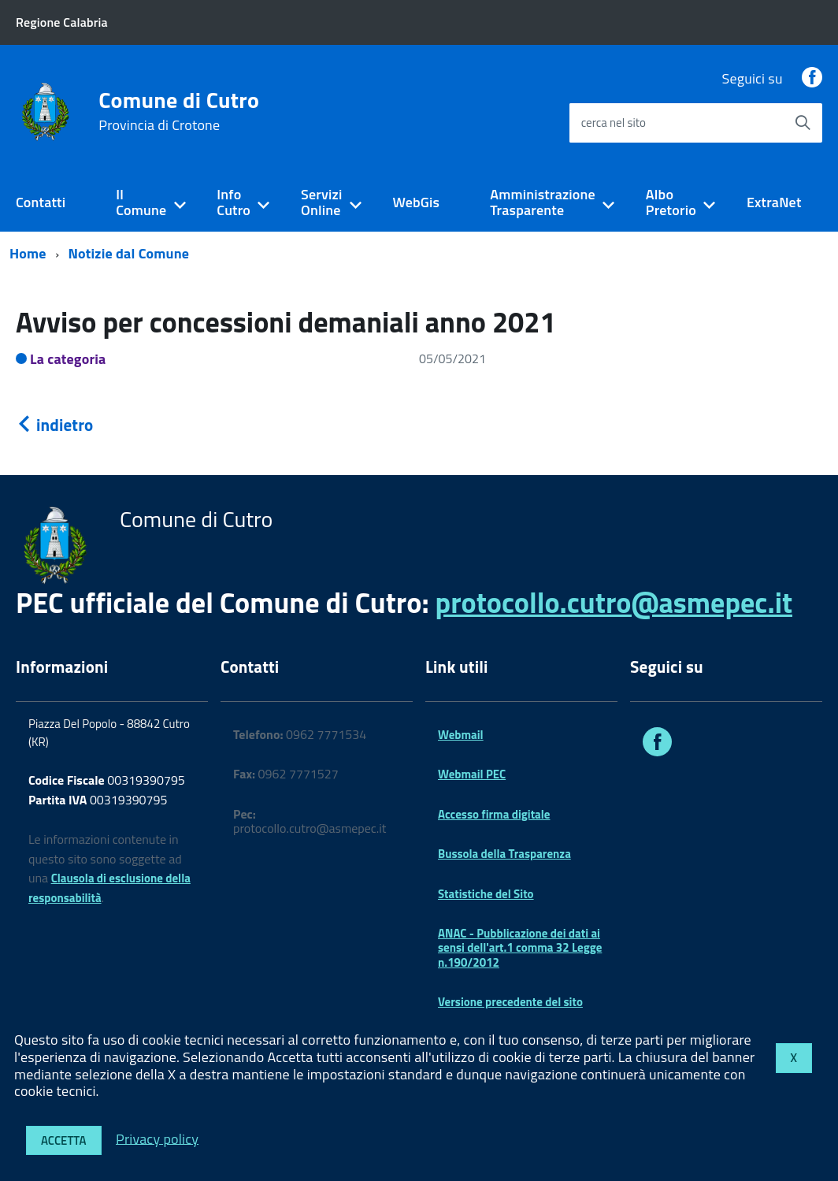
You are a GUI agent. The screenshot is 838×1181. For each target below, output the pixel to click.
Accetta (64, 1140)
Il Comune (141, 202)
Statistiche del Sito (486, 894)
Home (27, 253)
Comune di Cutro (178, 111)
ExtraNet (774, 202)
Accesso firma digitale (494, 814)
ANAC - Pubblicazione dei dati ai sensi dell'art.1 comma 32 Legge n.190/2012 (520, 947)
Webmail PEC (472, 774)
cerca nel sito (613, 122)
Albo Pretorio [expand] (671, 202)
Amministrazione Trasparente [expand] (542, 202)
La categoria (68, 359)
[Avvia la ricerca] (802, 123)
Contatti (40, 202)
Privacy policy (157, 1138)
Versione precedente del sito (510, 1002)
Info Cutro (233, 202)
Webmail (461, 735)
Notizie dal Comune (129, 253)
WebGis (415, 202)
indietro (54, 424)
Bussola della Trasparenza (504, 854)
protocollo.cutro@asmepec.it (614, 602)
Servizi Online (321, 202)
